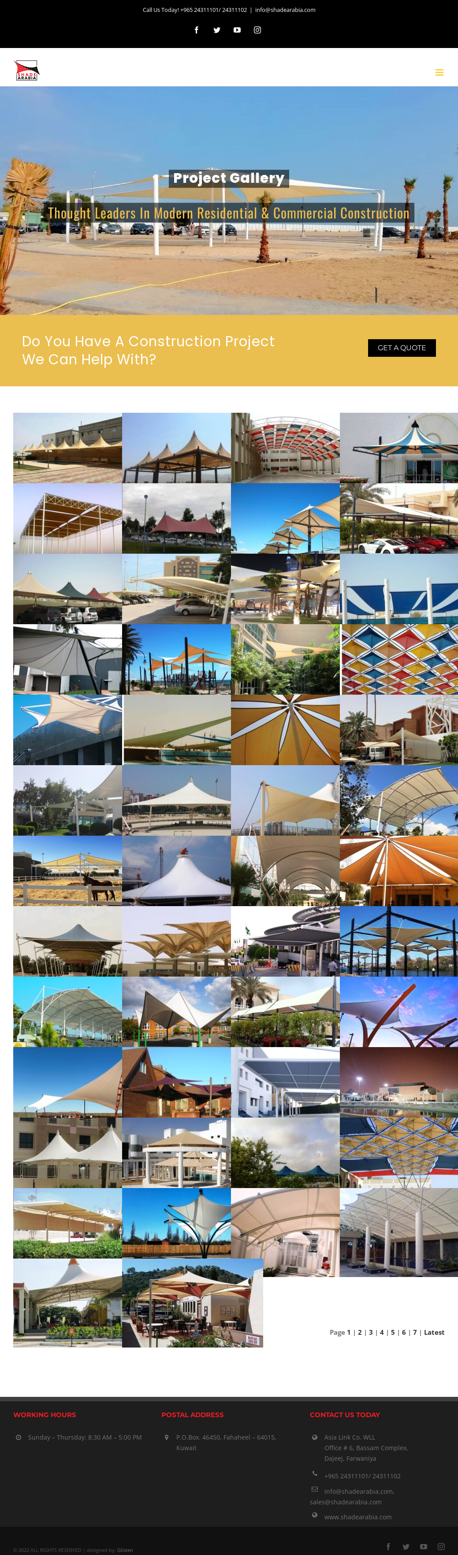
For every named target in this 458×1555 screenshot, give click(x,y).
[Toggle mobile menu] (440, 72)
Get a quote (402, 348)
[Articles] (229, 200)
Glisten (125, 1550)
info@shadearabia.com (285, 10)
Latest (434, 1332)
